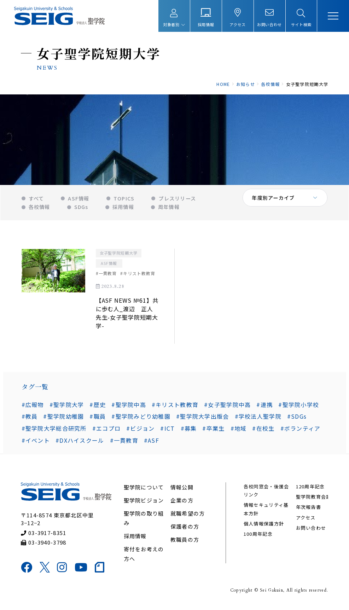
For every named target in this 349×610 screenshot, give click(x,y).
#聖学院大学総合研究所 (53, 430)
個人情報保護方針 (264, 526)
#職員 (97, 418)
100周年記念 (258, 536)
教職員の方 (184, 542)
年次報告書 (308, 509)
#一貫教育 (124, 442)
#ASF (151, 442)
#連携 (264, 406)
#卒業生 (213, 430)
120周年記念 (310, 489)
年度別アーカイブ (273, 201)
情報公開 (181, 489)
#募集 (188, 430)
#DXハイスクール (79, 442)
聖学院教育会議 (313, 499)
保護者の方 (184, 529)
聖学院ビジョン (144, 502)
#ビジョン (140, 430)
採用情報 (135, 538)
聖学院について (144, 489)
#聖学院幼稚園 (63, 418)
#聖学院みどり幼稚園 (140, 418)
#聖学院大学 (66, 406)
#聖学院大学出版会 (202, 418)
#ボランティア (300, 430)
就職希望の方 (187, 515)
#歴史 (97, 406)
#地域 (238, 430)
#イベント (35, 442)
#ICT (167, 430)
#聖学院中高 (128, 406)
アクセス (305, 520)
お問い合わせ (311, 530)
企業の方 (181, 502)
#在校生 (263, 430)
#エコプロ (106, 430)
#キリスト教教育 (174, 406)
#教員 (29, 418)
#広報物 (32, 406)
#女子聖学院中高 (227, 406)
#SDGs (296, 418)
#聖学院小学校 (298, 406)
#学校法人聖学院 (257, 418)
